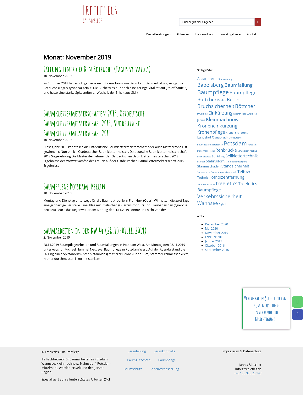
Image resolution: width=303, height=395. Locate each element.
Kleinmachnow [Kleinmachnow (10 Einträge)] (222, 119)
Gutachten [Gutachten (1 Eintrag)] (251, 113)
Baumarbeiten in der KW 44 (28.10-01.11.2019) (95, 230)
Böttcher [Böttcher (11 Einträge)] (245, 106)
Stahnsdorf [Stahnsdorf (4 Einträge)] (215, 161)
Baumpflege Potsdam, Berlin (74, 186)
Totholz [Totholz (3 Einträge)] (202, 177)
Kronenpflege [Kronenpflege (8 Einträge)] (211, 132)
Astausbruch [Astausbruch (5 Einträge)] (208, 78)
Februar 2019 (214, 237)
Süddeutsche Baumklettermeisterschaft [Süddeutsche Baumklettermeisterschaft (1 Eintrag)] (217, 172)
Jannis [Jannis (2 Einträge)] (201, 120)
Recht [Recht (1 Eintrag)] (212, 151)
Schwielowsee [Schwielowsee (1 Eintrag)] (204, 156)
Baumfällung (137, 351)
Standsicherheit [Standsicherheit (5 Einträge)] (235, 166)
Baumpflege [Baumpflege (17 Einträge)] (213, 92)
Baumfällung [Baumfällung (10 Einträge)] (238, 85)
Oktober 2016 (215, 245)
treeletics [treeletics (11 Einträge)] (226, 183)
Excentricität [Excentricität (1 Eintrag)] (239, 113)
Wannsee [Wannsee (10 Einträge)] (207, 203)
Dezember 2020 (216, 224)
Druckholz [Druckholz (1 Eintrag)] (202, 113)
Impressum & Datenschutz (242, 351)
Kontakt (252, 34)
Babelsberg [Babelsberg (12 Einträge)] (210, 84)
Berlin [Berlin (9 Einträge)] (233, 99)
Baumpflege (167, 360)
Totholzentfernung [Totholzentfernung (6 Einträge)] (226, 177)
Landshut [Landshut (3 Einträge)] (204, 137)
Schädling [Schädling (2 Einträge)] (218, 156)
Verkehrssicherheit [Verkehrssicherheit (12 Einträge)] (219, 196)
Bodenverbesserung (164, 369)
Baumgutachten (139, 360)
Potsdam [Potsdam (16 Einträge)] (235, 143)
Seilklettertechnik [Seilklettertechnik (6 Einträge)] (241, 156)
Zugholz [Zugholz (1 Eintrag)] (223, 204)
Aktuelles (183, 34)
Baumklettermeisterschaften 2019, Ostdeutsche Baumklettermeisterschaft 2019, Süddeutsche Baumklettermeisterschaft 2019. (94, 123)
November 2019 (216, 233)
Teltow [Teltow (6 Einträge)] (243, 171)
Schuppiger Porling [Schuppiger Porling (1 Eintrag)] (247, 151)
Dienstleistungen (158, 34)
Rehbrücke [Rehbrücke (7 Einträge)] (226, 150)
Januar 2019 (213, 241)
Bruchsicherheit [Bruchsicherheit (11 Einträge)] (215, 106)
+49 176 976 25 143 (248, 373)
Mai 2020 (211, 228)
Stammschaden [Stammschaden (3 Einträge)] (209, 166)
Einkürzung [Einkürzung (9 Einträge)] (220, 113)
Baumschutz (133, 369)
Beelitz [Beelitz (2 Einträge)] (221, 100)
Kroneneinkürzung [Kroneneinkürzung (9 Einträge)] (217, 125)
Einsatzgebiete (230, 34)
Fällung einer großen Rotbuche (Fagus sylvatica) (97, 69)
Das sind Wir (204, 34)
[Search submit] (258, 22)
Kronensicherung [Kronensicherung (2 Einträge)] (237, 132)
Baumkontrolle (164, 351)
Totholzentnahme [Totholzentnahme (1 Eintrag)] (206, 184)
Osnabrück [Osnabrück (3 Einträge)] (220, 137)
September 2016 (217, 250)
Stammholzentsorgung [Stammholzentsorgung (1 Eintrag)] (235, 161)
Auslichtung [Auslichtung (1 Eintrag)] (226, 79)
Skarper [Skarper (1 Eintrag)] (201, 161)
